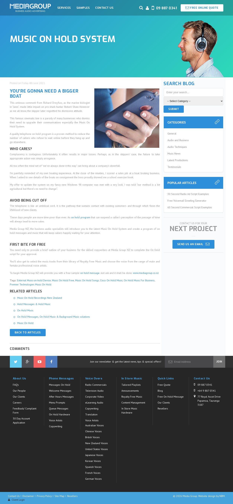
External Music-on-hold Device (34, 280)
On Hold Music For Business (139, 280)
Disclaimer (28, 496)
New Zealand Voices (96, 443)
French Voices (92, 473)
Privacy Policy (44, 496)
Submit (173, 109)
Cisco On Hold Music (111, 280)
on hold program (80, 217)
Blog (160, 390)
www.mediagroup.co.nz (146, 273)
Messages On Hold (59, 384)
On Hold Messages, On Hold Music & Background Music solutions (53, 316)
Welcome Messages (60, 390)
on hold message (90, 273)
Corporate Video (94, 396)
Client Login (16, 499)
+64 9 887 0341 (207, 390)
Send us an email (193, 244)
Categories (176, 122)
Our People (19, 390)
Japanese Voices (94, 455)
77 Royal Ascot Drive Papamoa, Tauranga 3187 (209, 400)
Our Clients (19, 396)
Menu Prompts (57, 402)
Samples (83, 8)
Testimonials (174, 167)
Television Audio (94, 390)
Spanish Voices (93, 467)
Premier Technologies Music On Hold (30, 284)
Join (219, 361)
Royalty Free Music (131, 396)
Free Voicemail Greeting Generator (186, 200)
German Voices (93, 478)
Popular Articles (181, 183)
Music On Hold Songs (87, 280)
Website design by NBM (211, 496)
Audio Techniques (177, 147)
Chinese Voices (93, 431)
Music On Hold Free (63, 280)
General (171, 133)
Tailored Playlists (131, 384)
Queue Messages (58, 408)
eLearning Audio (94, 402)
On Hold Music (25, 310)
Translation (91, 414)
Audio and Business (178, 140)
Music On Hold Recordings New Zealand (39, 297)
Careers (17, 402)
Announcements (130, 390)
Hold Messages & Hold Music (33, 304)
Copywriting (55, 426)
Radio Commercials (96, 384)
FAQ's (16, 384)
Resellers (163, 408)
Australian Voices (94, 425)
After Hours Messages (61, 396)
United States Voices (96, 449)
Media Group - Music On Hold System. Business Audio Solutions (30, 8)
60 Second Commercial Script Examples (189, 207)
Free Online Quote (202, 8)
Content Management (133, 402)
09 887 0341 (205, 384)
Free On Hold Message (171, 396)
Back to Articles (28, 332)
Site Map (59, 496)
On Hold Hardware (59, 414)
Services (64, 8)
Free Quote (164, 384)
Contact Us (104, 8)
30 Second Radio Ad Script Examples (188, 194)
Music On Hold (25, 323)
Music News (173, 153)
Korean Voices (93, 461)
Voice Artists (55, 420)
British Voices (92, 437)
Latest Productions (177, 160)
